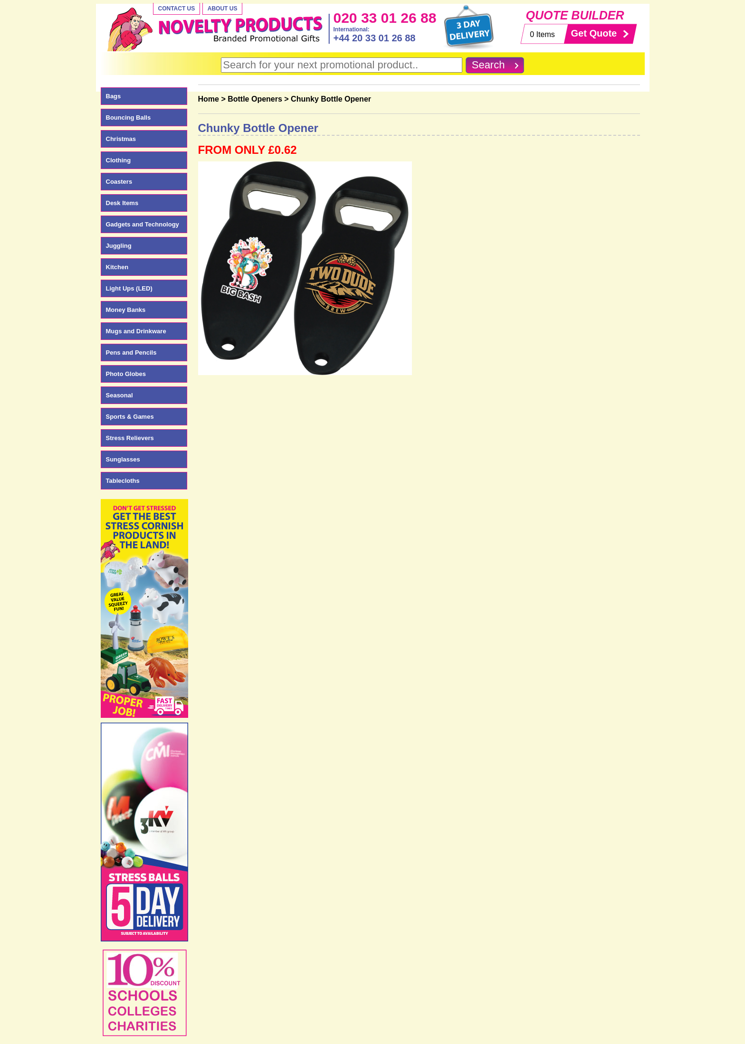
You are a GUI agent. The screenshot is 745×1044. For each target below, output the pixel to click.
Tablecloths (123, 480)
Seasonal (119, 395)
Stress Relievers (130, 438)
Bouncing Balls (128, 117)
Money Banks (126, 309)
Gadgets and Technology (142, 224)
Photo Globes (126, 373)
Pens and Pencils (131, 352)
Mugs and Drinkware (136, 331)
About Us (223, 8)
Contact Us (176, 8)
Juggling (119, 245)
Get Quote (594, 33)
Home (208, 99)
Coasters (119, 181)
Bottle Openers (255, 99)
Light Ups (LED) (129, 288)
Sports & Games (130, 416)
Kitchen (117, 267)
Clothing (118, 160)
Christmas (121, 138)
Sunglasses (123, 459)
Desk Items (122, 203)
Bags (113, 96)
